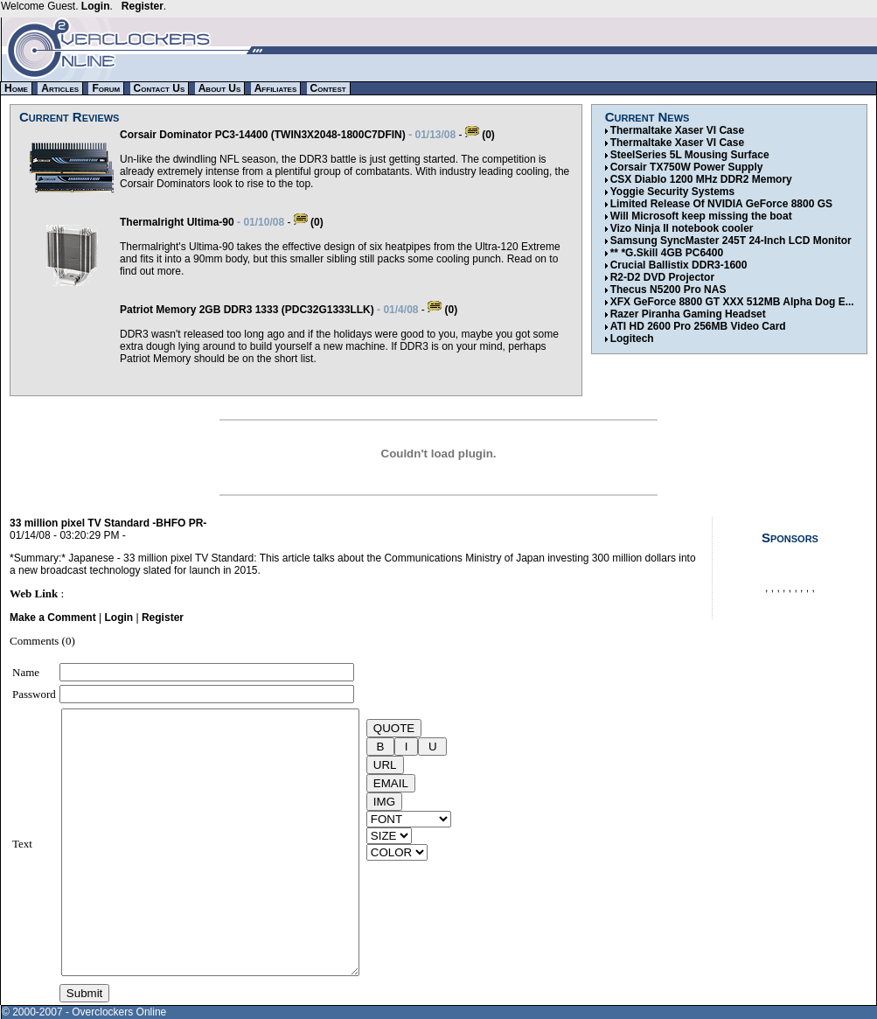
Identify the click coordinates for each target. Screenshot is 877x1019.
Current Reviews (69, 116)
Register (143, 6)
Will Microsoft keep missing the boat (701, 216)
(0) (480, 135)
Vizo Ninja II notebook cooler (682, 228)
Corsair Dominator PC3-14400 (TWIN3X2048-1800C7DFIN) (263, 135)
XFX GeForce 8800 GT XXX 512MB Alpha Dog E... (732, 302)
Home (16, 88)
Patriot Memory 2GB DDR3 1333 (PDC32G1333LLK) (247, 310)
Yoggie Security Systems (672, 191)
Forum (106, 88)
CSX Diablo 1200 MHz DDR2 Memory (701, 179)
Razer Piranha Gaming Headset (688, 314)
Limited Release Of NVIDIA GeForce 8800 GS (721, 204)
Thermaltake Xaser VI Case (677, 130)
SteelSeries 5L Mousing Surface (689, 155)
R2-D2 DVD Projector (662, 277)
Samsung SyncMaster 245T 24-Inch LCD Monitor (731, 240)
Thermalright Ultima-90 (177, 222)
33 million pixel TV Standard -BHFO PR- (108, 523)
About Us (219, 88)
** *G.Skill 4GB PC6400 (666, 253)
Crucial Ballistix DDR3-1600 (679, 265)
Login (95, 6)
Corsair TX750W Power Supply (686, 167)
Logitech (632, 338)
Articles (60, 88)
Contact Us (159, 88)
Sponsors (790, 537)
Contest (328, 88)
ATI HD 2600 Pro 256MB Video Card (698, 326)
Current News (647, 116)
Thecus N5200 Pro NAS (668, 289)
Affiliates (275, 88)
